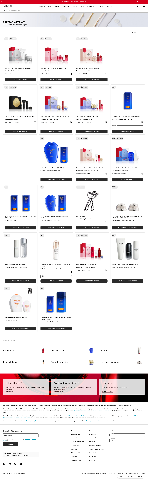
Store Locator (74, 449)
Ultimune (8, 350)
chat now (9, 391)
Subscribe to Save (94, 453)
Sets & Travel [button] (90, 6)
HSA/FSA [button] (101, 6)
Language (113, 438)
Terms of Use (111, 473)
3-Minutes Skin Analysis (77, 441)
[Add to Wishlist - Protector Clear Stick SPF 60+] (142, 122)
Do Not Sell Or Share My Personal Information (94, 473)
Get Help (130, 476)
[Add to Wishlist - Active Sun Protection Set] (142, 174)
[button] (144, 6)
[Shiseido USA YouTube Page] (10, 464)
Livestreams (74, 456)
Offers (121, 476)
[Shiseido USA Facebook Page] (4, 464)
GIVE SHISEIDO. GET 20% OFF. (74, 1)
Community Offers (76, 460)
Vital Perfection (60, 362)
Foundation (10, 362)
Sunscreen (57, 350)
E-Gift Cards (92, 456)
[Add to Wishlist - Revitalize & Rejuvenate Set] (35, 122)
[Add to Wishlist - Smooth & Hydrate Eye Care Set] (107, 174)
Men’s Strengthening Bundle (92, 421)
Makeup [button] (75, 6)
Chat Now (92, 460)
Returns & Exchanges (95, 445)
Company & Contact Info (132, 473)
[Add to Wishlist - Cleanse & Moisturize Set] (35, 74)
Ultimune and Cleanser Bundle (76, 416)
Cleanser (104, 350)
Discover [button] (109, 6)
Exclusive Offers (75, 445)
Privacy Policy (27, 439)
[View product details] (20, 51)
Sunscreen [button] (66, 6)
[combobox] (75, 10)
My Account (92, 434)
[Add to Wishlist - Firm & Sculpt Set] (107, 122)
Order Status (92, 441)
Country (112, 433)
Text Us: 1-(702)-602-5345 (96, 449)
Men (82, 6)
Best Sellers (41, 6)
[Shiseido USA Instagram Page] (15, 464)
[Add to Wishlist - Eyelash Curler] (107, 222)
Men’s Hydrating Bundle (32, 421)
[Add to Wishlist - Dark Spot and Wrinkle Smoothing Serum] (71, 272)
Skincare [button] (57, 6)
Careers (143, 473)
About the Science (76, 438)
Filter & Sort (134, 33)
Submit (11, 444)
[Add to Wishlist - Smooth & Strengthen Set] (107, 74)
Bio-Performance (109, 362)
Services (139, 476)
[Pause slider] (138, 2)
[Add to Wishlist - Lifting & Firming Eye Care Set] (71, 122)
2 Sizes (114, 125)
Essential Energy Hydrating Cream (101, 410)
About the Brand (75, 434)
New (49, 6)
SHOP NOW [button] (52, 180)
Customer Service (94, 438)
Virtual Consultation (76, 453)
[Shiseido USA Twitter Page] (21, 464)
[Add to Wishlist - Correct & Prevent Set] (107, 270)
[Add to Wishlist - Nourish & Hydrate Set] (71, 74)
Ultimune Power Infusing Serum (81, 410)
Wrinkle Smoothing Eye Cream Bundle (19, 417)
